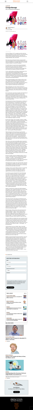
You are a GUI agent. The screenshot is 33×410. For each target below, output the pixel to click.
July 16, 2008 (12, 31)
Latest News (16, 403)
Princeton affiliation (10, 268)
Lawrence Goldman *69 (11, 27)
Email (7, 264)
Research (8, 312)
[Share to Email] (10, 29)
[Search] (27, 1)
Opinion (16, 407)
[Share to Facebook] (6, 29)
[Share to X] (7, 29)
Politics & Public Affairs (10, 295)
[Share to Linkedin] (8, 29)
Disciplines (16, 404)
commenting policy (10, 282)
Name (7, 260)
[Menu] (5, 1)
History (16, 408)
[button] (11, 29)
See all (25, 293)
